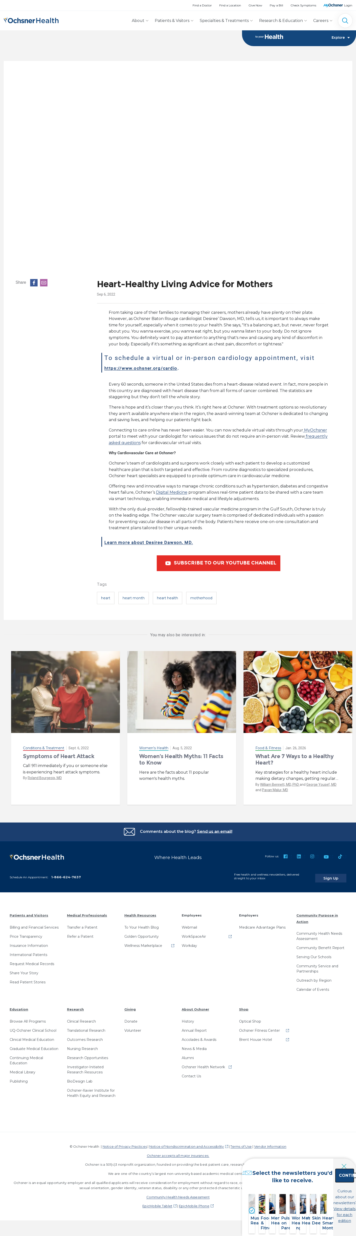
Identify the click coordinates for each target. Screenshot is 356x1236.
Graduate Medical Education (34, 1045)
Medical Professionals (87, 912)
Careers (320, 20)
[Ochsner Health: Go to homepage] (31, 19)
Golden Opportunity (141, 933)
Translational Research (86, 1027)
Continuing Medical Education (26, 1057)
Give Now (255, 5)
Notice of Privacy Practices (125, 1143)
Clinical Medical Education (32, 1036)
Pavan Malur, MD (275, 790)
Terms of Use (241, 1143)
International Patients (28, 951)
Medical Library (22, 1069)
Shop (243, 1006)
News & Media (194, 1045)
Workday (189, 942)
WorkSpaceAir (194, 933)
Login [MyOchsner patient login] (348, 5)
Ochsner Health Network (203, 1063)
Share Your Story (24, 969)
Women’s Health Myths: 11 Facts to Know (181, 759)
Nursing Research (82, 1045)
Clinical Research (81, 1018)
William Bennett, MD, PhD (280, 785)
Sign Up (337, 874)
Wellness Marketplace (143, 942)
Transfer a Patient (82, 924)
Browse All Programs (28, 1018)
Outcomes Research (85, 1036)
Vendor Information (270, 1143)
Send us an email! (214, 831)
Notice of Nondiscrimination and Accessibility (186, 1143)
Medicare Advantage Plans (262, 924)
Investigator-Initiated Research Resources (85, 1066)
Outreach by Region (314, 977)
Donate (130, 1018)
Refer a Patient (80, 933)
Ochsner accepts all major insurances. (178, 1152)
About (138, 20)
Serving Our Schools (313, 953)
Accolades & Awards (199, 1036)
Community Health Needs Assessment (319, 932)
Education (19, 1006)
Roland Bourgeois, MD (45, 778)
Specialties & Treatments (224, 20)
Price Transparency (26, 933)
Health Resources (140, 912)
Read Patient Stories (27, 978)
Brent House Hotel (255, 1036)
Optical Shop (250, 1018)
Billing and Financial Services (34, 924)
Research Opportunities (87, 1054)
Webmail (189, 924)
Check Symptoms (303, 5)
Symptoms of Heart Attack (58, 756)
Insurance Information (29, 942)
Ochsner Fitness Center (259, 1027)
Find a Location (230, 5)
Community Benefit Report (320, 944)
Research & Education (281, 20)
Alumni (188, 1054)
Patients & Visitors (172, 20)
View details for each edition (320, 1208)
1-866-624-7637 (66, 874)
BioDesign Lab (79, 1078)
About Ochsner (195, 1006)
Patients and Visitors (29, 912)
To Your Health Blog (141, 924)
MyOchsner (315, 430)
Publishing (19, 1078)
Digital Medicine (171, 492)
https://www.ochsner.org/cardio (157, 368)
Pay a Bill (276, 5)
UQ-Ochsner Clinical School (33, 1027)
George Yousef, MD (321, 785)
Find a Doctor (202, 5)
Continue (320, 1186)
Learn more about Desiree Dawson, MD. (169, 542)
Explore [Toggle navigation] (341, 38)
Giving (130, 1006)
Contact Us (191, 1072)
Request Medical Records (32, 960)
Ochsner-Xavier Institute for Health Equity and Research (91, 1089)
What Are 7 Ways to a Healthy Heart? (294, 759)
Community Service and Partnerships (317, 965)
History (188, 1018)
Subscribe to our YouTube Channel (220, 563)
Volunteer (132, 1027)
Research (75, 1006)
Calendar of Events (312, 986)
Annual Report (194, 1027)
